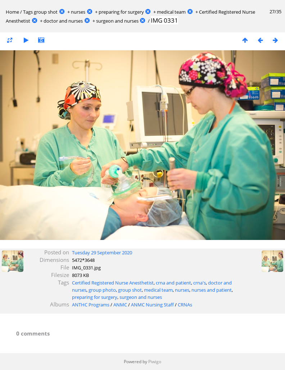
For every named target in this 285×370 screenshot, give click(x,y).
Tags (28, 12)
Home (12, 12)
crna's (199, 282)
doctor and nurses (63, 21)
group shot (46, 12)
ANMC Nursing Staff (152, 304)
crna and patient (173, 282)
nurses (78, 12)
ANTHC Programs (90, 304)
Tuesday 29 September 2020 (102, 252)
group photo (102, 290)
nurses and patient (211, 290)
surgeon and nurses (117, 21)
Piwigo (154, 362)
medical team (171, 12)
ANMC (120, 304)
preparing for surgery (121, 12)
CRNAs (185, 304)
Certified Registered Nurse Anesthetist (113, 282)
